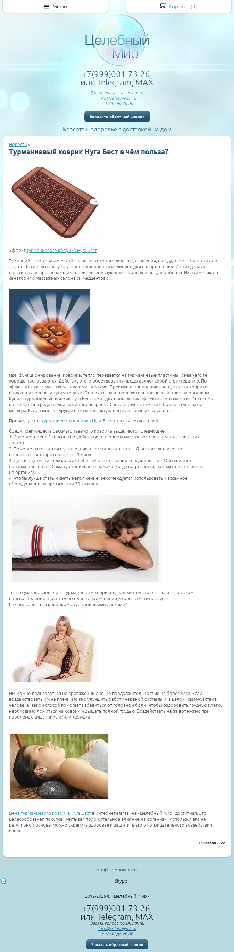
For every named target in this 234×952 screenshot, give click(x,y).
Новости (18, 144)
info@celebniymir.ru (117, 98)
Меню (59, 6)
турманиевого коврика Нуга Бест (62, 250)
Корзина (179, 6)
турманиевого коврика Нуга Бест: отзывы (86, 420)
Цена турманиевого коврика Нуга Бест (50, 813)
